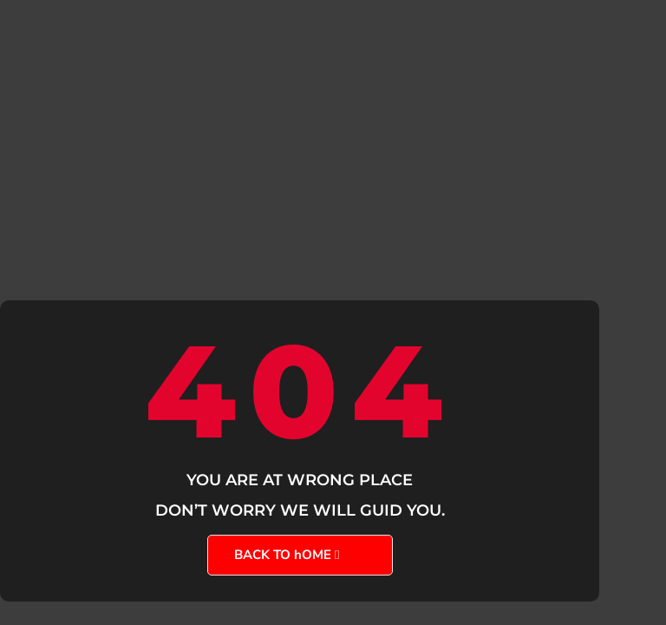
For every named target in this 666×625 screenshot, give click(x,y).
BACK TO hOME (282, 554)
